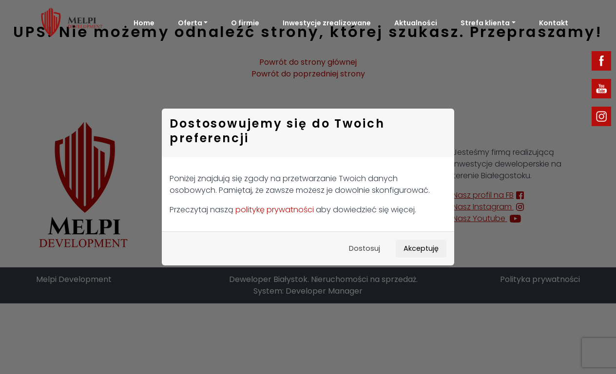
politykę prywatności (274, 209)
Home (144, 23)
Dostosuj (364, 248)
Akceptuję (421, 248)
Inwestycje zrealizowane (327, 23)
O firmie (245, 23)
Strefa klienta (485, 23)
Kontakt (553, 23)
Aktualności (415, 23)
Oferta (190, 23)
